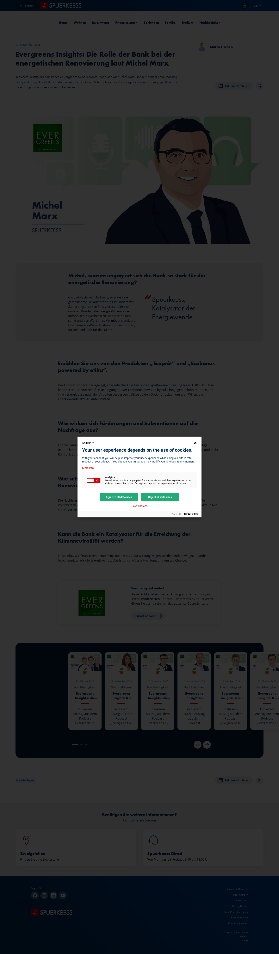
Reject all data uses (160, 497)
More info (88, 467)
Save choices (139, 506)
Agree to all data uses (119, 497)
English (88, 442)
